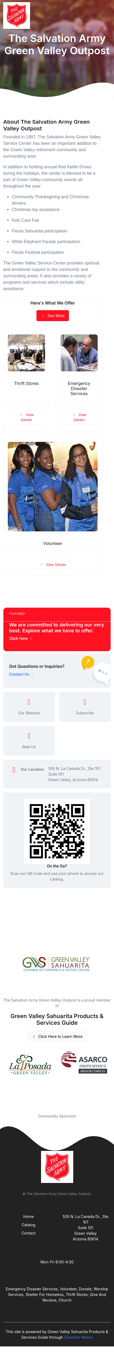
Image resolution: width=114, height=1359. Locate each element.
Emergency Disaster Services (79, 388)
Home (28, 1216)
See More (53, 315)
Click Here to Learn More (57, 1036)
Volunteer (52, 543)
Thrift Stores (26, 383)
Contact (28, 1233)
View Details (26, 417)
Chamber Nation (78, 1337)
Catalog (28, 1224)
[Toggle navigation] (106, 15)
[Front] (17, 15)
